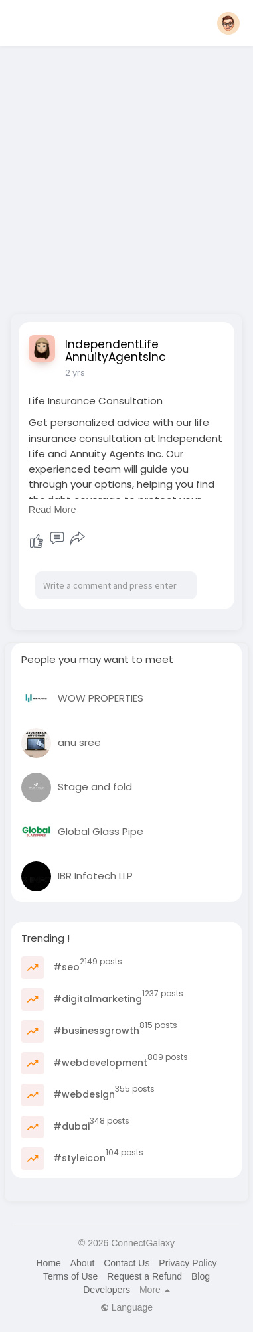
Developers (106, 1289)
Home (48, 1263)
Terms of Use (70, 1276)
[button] (228, 23)
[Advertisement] (124, 176)
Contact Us (126, 1263)
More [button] (154, 1289)
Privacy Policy (187, 1263)
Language (126, 1307)
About (82, 1263)
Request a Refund (144, 1276)
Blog (200, 1276)
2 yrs (75, 372)
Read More (52, 509)
